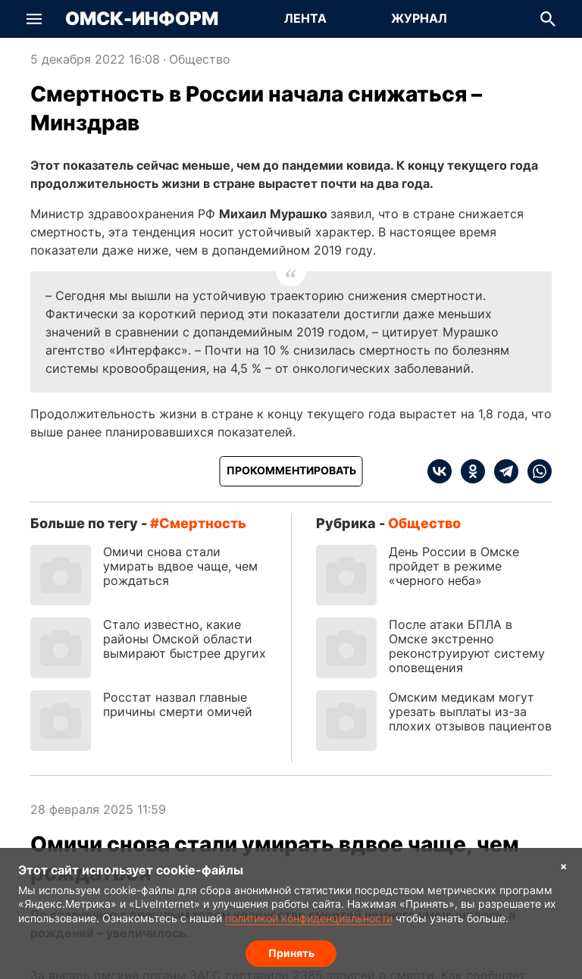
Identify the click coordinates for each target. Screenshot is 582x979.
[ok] (468, 471)
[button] (34, 19)
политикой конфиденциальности (309, 918)
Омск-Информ (141, 19)
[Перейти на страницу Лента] (305, 19)
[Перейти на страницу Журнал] (419, 19)
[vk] (439, 471)
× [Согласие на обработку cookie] (564, 865)
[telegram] (501, 471)
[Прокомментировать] (291, 471)
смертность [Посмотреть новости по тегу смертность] (202, 523)
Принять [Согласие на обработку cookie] (291, 952)
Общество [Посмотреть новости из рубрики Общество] (199, 59)
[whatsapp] (535, 471)
